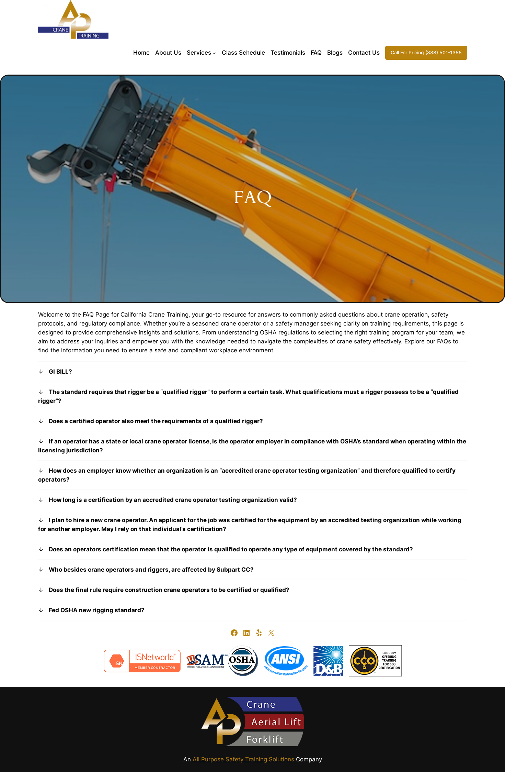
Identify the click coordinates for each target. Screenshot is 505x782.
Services (199, 52)
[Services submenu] (214, 52)
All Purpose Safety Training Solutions (243, 759)
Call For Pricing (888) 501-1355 (426, 52)
